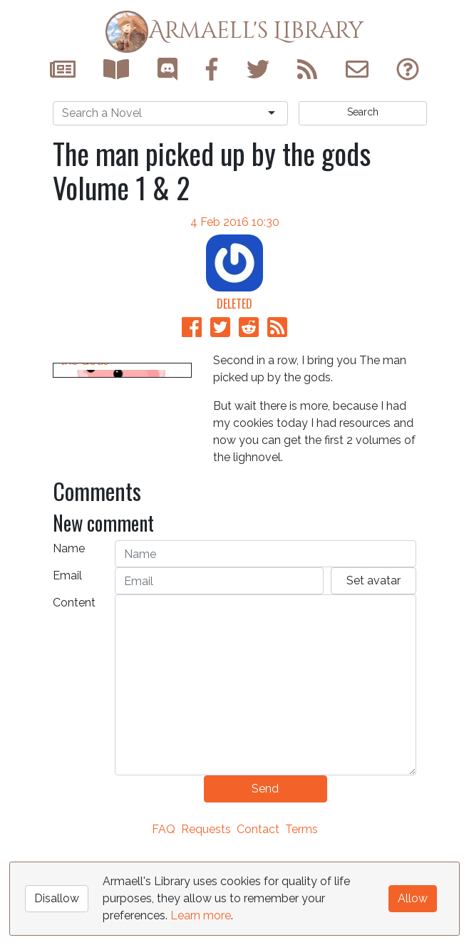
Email (67, 667)
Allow (413, 898)
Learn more (200, 915)
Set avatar (373, 672)
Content (74, 694)
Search (362, 112)
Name (69, 640)
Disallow (56, 898)
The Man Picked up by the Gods (119, 533)
